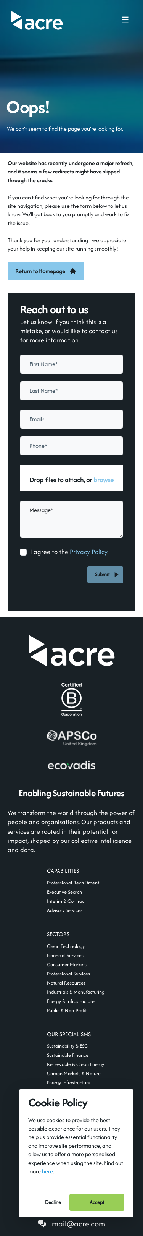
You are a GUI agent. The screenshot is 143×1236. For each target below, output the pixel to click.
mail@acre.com (78, 1223)
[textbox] (71, 364)
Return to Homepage (46, 271)
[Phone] (71, 445)
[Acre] (37, 20)
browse (103, 479)
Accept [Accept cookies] (97, 1202)
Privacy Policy (88, 551)
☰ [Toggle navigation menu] (125, 20)
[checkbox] (23, 552)
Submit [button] (103, 574)
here (47, 1171)
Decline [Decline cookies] (53, 1202)
